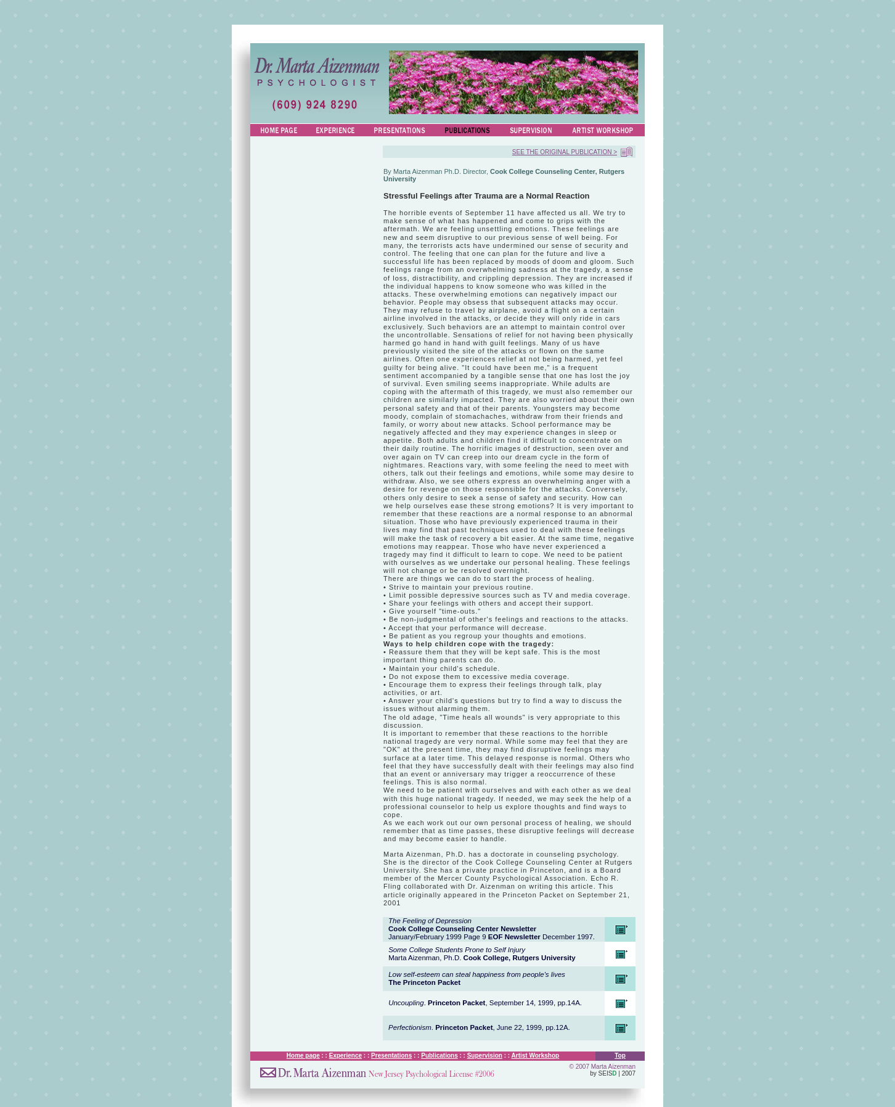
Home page (303, 1055)
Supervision (484, 1055)
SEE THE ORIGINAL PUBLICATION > (564, 152)
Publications (439, 1055)
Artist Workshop (536, 1055)
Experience (345, 1055)
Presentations (391, 1055)
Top (620, 1055)
